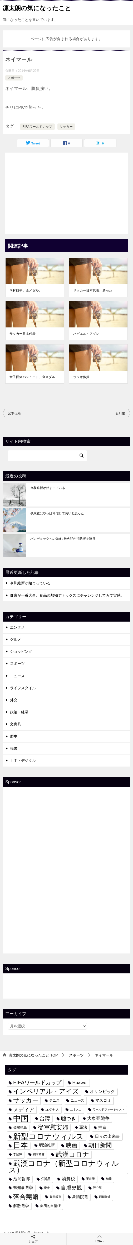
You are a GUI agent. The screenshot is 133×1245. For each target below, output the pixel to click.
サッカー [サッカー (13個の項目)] (25, 1100)
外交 (13, 700)
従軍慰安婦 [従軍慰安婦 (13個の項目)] (53, 1127)
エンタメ (17, 627)
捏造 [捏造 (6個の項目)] (102, 1127)
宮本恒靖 (14, 413)
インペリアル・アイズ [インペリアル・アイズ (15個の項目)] (46, 1091)
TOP (33, 1055)
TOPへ (100, 1239)
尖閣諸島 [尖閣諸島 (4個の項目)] (20, 1127)
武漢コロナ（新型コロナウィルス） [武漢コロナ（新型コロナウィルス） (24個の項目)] (64, 1167)
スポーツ (14, 78)
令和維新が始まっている (47, 488)
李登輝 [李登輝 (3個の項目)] (17, 1154)
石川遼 (120, 413)
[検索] (47, 455)
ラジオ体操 (81, 377)
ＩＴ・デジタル (23, 760)
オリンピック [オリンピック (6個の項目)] (102, 1091)
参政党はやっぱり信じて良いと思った (57, 513)
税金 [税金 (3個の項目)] (47, 1187)
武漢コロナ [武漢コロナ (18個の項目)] (72, 1154)
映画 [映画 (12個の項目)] (71, 1145)
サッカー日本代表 (22, 334)
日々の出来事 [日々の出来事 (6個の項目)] (107, 1136)
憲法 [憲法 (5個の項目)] (83, 1127)
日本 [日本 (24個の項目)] (20, 1145)
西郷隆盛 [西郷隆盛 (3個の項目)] (105, 1196)
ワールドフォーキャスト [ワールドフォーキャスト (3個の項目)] (109, 1109)
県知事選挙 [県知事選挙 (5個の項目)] (23, 1187)
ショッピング (21, 651)
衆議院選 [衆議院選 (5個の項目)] (80, 1197)
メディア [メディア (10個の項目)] (23, 1109)
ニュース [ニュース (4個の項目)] (77, 1100)
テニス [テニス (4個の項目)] (54, 1100)
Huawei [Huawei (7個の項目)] (79, 1082)
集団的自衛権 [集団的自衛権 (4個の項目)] (50, 1206)
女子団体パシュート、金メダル (32, 377)
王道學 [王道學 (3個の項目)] (90, 1178)
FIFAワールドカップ (37, 126)
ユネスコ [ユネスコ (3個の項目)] (76, 1109)
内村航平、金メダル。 (25, 290)
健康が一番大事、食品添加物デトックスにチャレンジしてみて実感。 (67, 595)
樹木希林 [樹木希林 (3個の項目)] (39, 1154)
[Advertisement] (66, 192)
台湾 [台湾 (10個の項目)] (45, 1118)
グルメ (15, 639)
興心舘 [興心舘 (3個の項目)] (97, 1187)
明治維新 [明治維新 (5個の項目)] (47, 1145)
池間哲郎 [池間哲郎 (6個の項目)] (21, 1178)
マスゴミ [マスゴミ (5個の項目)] (103, 1100)
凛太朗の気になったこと (37, 7)
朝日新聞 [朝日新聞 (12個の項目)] (100, 1145)
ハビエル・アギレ (86, 334)
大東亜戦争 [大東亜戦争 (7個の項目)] (98, 1118)
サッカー (66, 126)
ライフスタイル (23, 688)
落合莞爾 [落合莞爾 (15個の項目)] (25, 1196)
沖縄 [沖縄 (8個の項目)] (46, 1179)
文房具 (15, 724)
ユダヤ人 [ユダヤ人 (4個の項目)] (52, 1110)
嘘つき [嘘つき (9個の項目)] (68, 1118)
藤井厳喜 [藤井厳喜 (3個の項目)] (55, 1196)
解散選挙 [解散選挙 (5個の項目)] (21, 1206)
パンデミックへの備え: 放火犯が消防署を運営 (62, 539)
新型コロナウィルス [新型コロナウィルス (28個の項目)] (48, 1136)
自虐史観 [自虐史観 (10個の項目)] (71, 1187)
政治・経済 (19, 712)
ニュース (17, 676)
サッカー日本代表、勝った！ (94, 290)
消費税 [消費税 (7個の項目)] (68, 1178)
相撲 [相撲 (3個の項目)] (109, 1178)
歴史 (13, 736)
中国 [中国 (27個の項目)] (20, 1118)
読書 (13, 748)
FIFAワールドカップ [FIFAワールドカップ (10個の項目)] (37, 1082)
